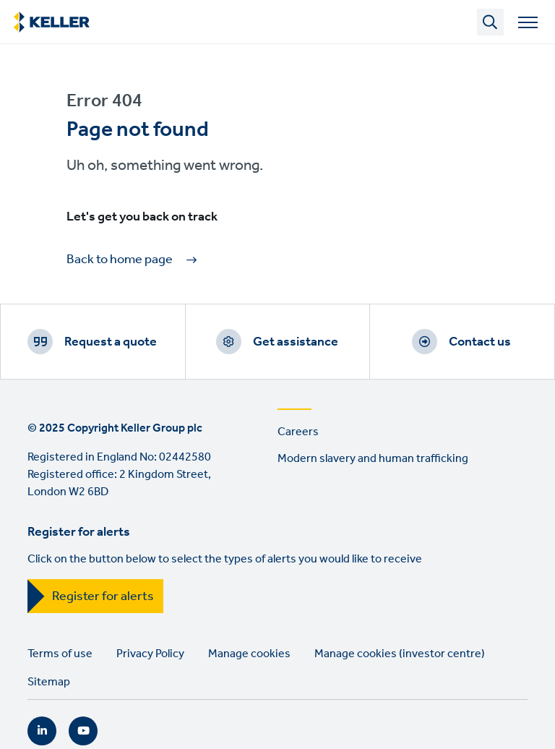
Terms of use (59, 654)
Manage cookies (249, 654)
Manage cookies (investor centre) (399, 654)
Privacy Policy (150, 654)
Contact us (480, 342)
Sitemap (48, 682)
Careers (298, 432)
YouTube (83, 730)
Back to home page (119, 260)
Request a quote (110, 342)
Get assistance (295, 342)
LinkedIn (41, 730)
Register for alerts (103, 596)
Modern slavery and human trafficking (373, 459)
